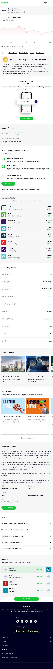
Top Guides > (40, 53)
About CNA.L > (13, 53)
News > (32, 53)
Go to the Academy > (27, 438)
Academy (38, 189)
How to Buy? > (23, 53)
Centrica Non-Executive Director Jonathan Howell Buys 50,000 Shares (12, 379)
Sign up (3, 142)
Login (45, 3)
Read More (5, 432)
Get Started (9, 508)
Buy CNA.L (26, 118)
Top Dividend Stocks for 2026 (12, 416)
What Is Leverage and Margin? (37, 416)
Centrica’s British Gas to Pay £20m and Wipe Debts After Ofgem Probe (36, 379)
